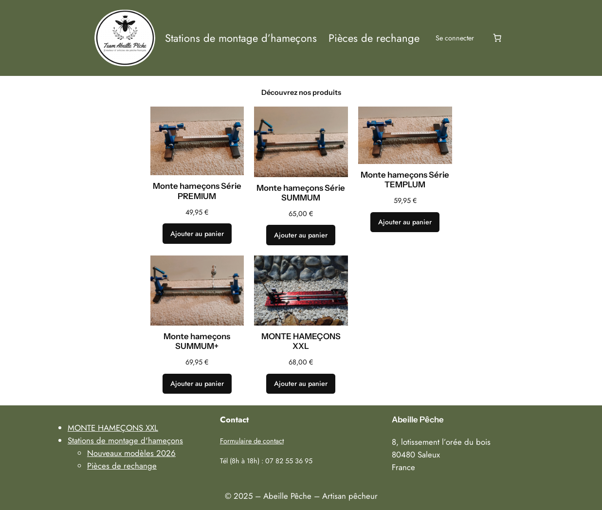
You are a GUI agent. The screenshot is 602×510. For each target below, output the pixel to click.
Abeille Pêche (418, 419)
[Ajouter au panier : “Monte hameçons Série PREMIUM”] (197, 233)
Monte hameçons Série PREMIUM (197, 190)
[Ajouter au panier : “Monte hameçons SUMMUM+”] (197, 384)
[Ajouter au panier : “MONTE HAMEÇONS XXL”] (300, 384)
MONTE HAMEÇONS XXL (301, 341)
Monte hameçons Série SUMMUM (300, 192)
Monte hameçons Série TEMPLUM (405, 179)
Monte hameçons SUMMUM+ (197, 341)
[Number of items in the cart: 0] (497, 38)
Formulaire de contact (252, 441)
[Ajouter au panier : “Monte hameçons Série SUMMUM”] (300, 235)
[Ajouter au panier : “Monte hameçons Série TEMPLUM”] (404, 222)
